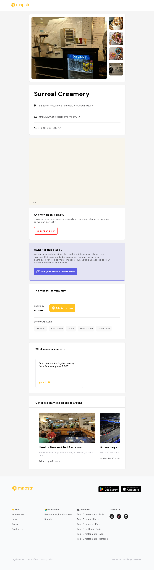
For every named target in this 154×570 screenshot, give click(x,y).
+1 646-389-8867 (49, 128)
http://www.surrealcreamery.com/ (59, 116)
